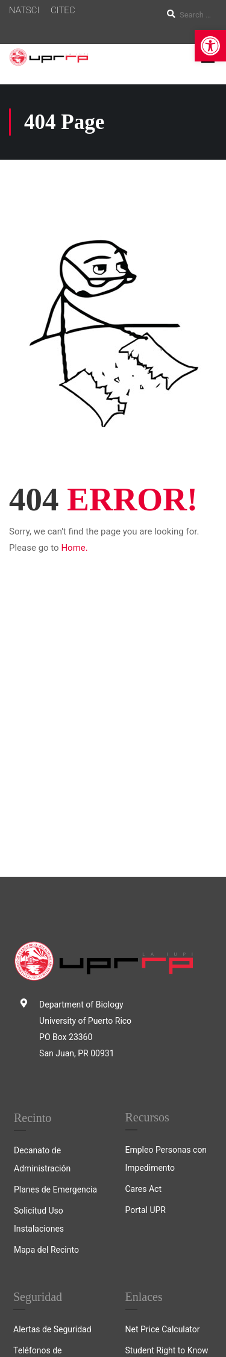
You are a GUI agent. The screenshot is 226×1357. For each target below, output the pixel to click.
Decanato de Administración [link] (42, 928)
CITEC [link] (63, 10)
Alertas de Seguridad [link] (52, 1098)
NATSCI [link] (24, 10)
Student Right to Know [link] (167, 1119)
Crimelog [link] (30, 1200)
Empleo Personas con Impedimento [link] (166, 927)
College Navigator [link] (158, 1140)
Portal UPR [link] (145, 978)
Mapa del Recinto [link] (46, 1018)
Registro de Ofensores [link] (54, 1179)
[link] (210, 45)
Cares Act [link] (143, 957)
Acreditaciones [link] (153, 1161)
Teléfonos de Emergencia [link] (37, 1128)
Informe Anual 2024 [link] (50, 1158)
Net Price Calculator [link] (162, 1098)
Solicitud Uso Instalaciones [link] (39, 988)
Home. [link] (74, 547)
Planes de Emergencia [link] (55, 958)
